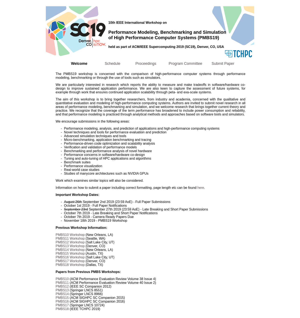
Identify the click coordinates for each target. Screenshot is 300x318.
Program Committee (185, 63)
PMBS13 (62, 290)
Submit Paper (222, 63)
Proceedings (145, 63)
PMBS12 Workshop (70, 242)
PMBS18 (62, 309)
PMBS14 (62, 294)
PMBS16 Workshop (70, 257)
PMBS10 (62, 279)
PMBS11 (62, 282)
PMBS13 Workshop (70, 246)
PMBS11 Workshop (70, 238)
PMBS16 (62, 301)
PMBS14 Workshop (70, 250)
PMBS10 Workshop (70, 235)
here (200, 187)
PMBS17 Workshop (70, 261)
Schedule (112, 63)
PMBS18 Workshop (70, 265)
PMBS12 (62, 286)
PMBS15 (62, 297)
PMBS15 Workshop (70, 253)
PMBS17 (62, 305)
